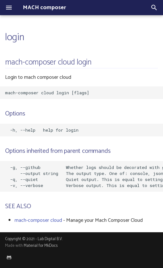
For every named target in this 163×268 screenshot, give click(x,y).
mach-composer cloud (38, 220)
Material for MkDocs (41, 245)
